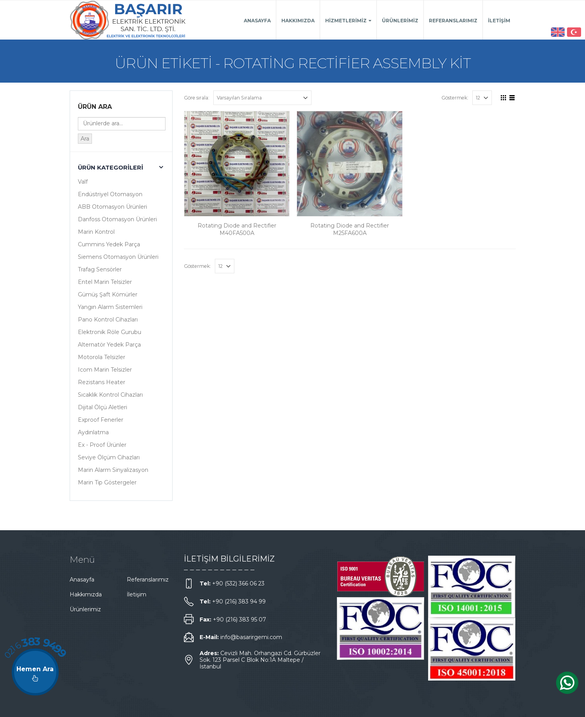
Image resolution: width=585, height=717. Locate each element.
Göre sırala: (196, 98)
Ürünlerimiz (400, 20)
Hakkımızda (298, 20)
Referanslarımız (453, 20)
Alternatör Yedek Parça (109, 344)
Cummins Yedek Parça (109, 244)
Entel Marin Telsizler (105, 281)
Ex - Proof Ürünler (102, 444)
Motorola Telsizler (101, 357)
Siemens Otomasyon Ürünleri (118, 256)
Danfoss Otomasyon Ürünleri (117, 219)
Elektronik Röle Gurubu (109, 332)
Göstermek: (454, 98)
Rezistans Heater (101, 382)
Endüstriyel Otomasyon (110, 194)
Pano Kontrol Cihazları (108, 319)
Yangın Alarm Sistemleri (110, 307)
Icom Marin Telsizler (105, 369)
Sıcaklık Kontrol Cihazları (110, 394)
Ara (85, 138)
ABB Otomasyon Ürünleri (112, 206)
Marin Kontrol (96, 231)
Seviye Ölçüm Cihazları (109, 457)
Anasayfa (257, 20)
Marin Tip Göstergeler (107, 482)
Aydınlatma (93, 432)
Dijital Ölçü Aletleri (102, 407)
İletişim (499, 20)
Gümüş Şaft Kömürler (107, 294)
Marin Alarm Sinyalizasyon (113, 469)
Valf (83, 181)
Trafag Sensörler (100, 269)
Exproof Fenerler (100, 419)
